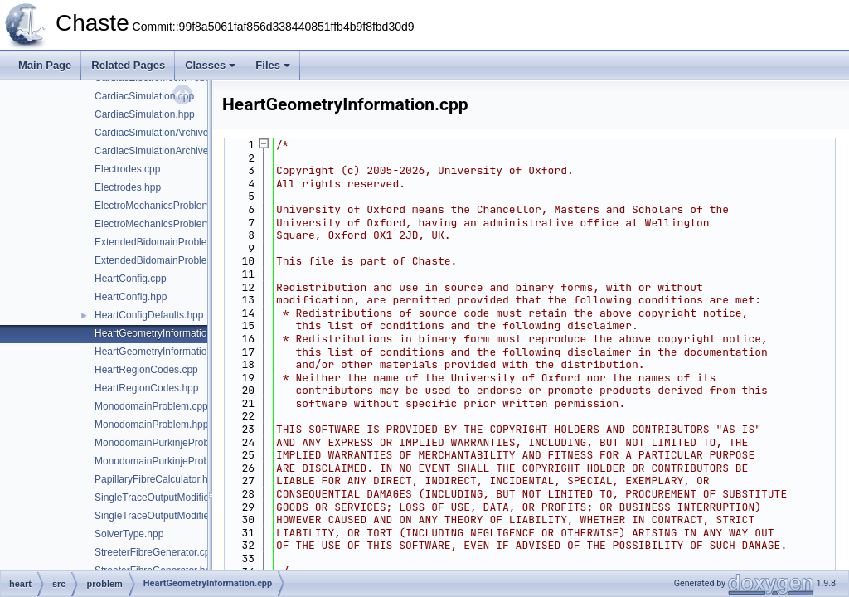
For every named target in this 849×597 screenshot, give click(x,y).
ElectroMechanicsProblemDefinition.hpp (183, 224)
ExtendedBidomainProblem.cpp (164, 242)
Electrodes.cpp (127, 169)
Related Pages (128, 65)
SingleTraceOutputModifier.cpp (162, 497)
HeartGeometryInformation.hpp (163, 351)
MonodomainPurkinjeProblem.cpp (169, 443)
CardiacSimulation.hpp (145, 114)
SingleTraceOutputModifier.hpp (163, 516)
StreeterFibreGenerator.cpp (155, 552)
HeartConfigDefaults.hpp (149, 315)
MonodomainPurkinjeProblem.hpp (170, 461)
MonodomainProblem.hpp (151, 424)
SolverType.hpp (129, 534)
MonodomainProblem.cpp (151, 406)
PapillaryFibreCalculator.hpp (157, 479)
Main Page (44, 65)
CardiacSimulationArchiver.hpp (162, 151)
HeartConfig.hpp (131, 297)
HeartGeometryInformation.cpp (163, 333)
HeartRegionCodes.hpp (146, 388)
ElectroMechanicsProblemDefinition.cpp (182, 205)
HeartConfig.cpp (131, 278)
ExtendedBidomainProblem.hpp (165, 260)
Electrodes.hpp (128, 187)
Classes (210, 65)
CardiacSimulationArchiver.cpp (162, 132)
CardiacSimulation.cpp (144, 96)
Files (272, 65)
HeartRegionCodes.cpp (146, 370)
